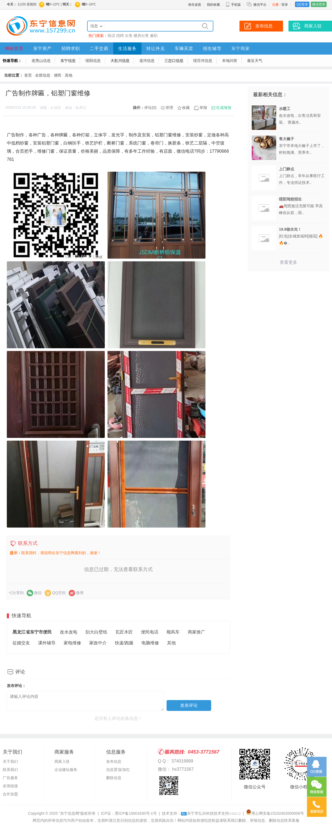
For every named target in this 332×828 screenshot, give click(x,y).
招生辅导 (212, 48)
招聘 (120, 35)
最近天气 (254, 60)
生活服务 (127, 48)
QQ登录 (302, 4)
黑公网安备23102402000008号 (275, 813)
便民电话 (149, 632)
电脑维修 (150, 643)
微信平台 (259, 5)
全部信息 (42, 75)
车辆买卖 (184, 48)
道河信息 (147, 60)
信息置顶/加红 (118, 769)
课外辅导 (47, 643)
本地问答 (229, 60)
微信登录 (318, 4)
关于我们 (10, 761)
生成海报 (223, 107)
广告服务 (10, 778)
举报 (203, 107)
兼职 (154, 35)
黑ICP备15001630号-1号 (136, 813)
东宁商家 (240, 48)
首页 (28, 75)
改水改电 (68, 632)
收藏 (186, 107)
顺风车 (173, 632)
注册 (275, 5)
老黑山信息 (41, 60)
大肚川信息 (120, 60)
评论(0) (150, 107)
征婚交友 (21, 643)
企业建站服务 (65, 769)
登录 (284, 5)
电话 (111, 35)
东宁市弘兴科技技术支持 (211, 813)
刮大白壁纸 (96, 632)
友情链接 (10, 786)
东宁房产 (42, 48)
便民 (58, 75)
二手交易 (99, 48)
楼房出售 (141, 35)
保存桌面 (194, 5)
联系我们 (10, 769)
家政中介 (98, 643)
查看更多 (288, 262)
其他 (68, 75)
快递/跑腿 (124, 643)
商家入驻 (62, 761)
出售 (129, 35)
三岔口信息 (173, 60)
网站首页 (14, 48)
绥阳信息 (93, 60)
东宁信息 (68, 60)
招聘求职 (71, 48)
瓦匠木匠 (124, 632)
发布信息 (113, 761)
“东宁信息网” (69, 813)
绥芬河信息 (202, 60)
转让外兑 (155, 48)
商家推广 (196, 632)
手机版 (233, 5)
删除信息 (113, 778)
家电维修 (72, 643)
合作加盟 (10, 794)
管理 (169, 107)
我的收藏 (213, 5)
